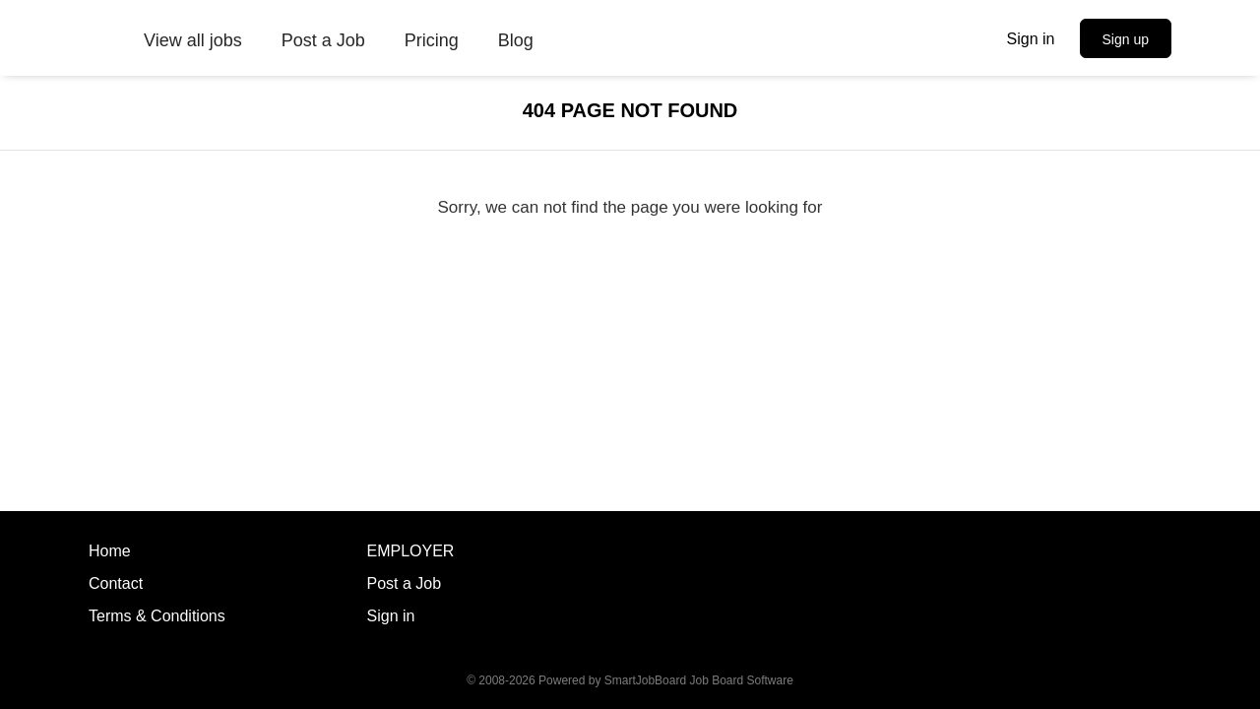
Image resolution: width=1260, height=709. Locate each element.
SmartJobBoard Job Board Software (698, 680)
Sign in (1031, 39)
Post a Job (404, 583)
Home (110, 551)
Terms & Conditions (157, 616)
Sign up (1125, 39)
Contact (116, 583)
